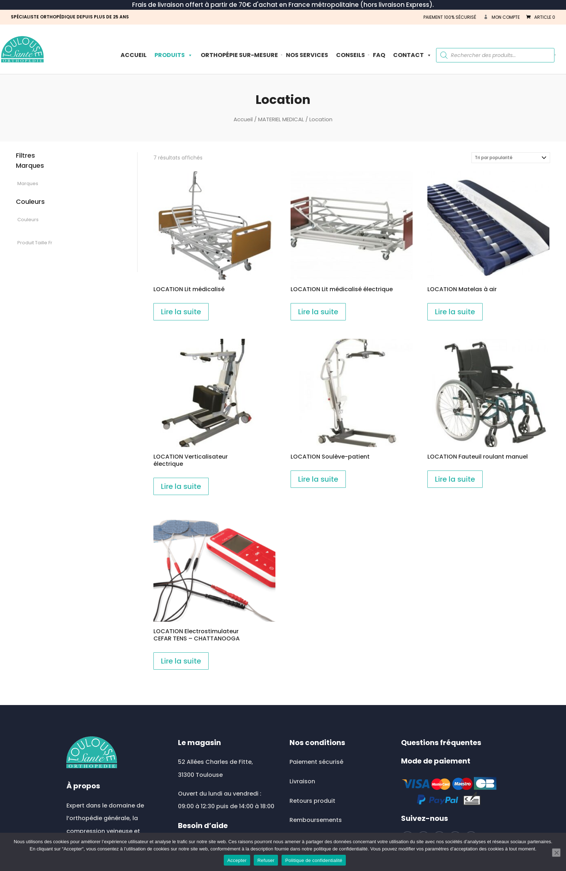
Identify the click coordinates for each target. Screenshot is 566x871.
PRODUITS (173, 55)
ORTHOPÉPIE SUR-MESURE (239, 55)
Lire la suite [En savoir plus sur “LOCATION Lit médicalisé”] (181, 312)
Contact (412, 55)
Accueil (134, 55)
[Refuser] (556, 852)
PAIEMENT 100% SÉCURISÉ (449, 17)
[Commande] (510, 157)
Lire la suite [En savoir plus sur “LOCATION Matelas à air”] (455, 312)
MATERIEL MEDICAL (281, 119)
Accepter (237, 860)
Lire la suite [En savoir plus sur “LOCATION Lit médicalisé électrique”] (318, 312)
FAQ (379, 55)
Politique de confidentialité (313, 860)
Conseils (350, 55)
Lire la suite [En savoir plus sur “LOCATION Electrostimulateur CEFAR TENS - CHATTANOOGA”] (181, 661)
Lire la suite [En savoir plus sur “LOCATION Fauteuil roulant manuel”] (455, 479)
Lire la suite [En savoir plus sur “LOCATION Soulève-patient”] (318, 479)
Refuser (265, 860)
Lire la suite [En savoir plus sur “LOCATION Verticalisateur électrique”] (181, 486)
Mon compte (506, 17)
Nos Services (307, 55)
